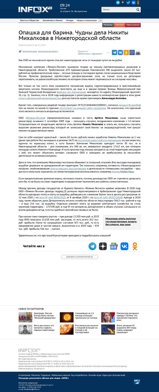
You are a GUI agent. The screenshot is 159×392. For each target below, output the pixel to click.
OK (139, 3)
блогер (123, 171)
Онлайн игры (94, 375)
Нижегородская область (48, 51)
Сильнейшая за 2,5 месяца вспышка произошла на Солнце (86, 315)
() (79, 257)
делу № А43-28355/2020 (108, 197)
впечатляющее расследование (68, 168)
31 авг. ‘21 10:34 (38, 45)
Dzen (123, 3)
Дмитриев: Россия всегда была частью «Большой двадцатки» (45, 315)
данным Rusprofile (129, 105)
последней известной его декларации (99, 140)
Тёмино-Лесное (35, 117)
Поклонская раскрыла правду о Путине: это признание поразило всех (128, 316)
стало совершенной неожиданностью (40, 98)
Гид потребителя (79, 375)
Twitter (128, 3)
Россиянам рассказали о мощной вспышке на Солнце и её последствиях (86, 329)
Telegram (118, 3)
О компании (24, 375)
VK (134, 3)
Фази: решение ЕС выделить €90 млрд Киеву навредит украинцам (126, 329)
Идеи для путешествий (113, 375)
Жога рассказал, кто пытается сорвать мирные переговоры (44, 327)
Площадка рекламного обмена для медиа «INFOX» (43, 378)
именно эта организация (72, 92)
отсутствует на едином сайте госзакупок (83, 108)
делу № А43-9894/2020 (52, 197)
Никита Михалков (30, 51)
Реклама (35, 375)
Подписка (45, 375)
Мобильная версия (60, 375)
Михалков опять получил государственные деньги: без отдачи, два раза (121, 221)
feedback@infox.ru (32, 389)
